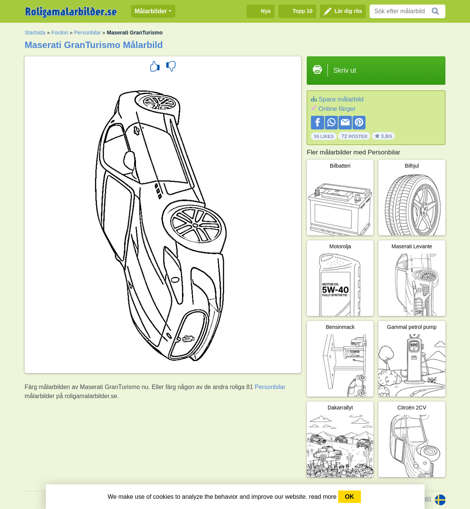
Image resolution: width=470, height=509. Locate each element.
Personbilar (87, 33)
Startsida (35, 33)
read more (323, 496)
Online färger (337, 108)
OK (349, 496)
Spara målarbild (341, 99)
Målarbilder (151, 11)
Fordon (60, 33)
